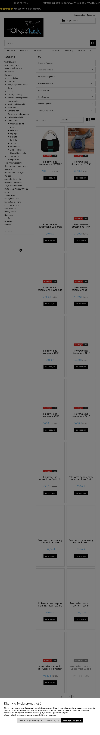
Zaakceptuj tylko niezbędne (30, 720)
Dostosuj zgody (52, 720)
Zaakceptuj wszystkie (72, 720)
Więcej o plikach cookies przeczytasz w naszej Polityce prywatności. (30, 715)
